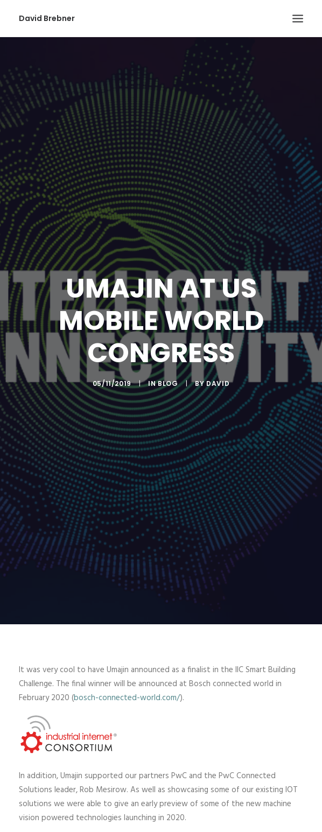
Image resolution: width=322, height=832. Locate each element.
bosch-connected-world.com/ (127, 688)
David (217, 378)
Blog (168, 378)
